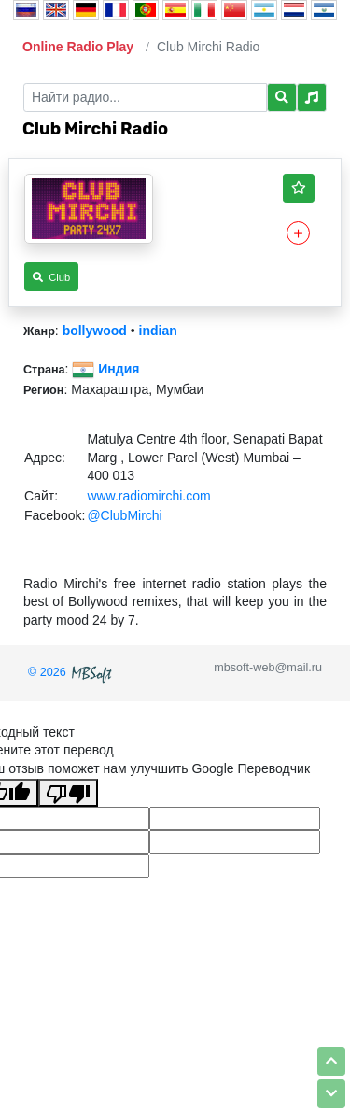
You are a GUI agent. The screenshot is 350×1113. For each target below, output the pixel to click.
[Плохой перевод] (68, 793)
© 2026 (72, 672)
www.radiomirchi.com (148, 495)
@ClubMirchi (124, 515)
